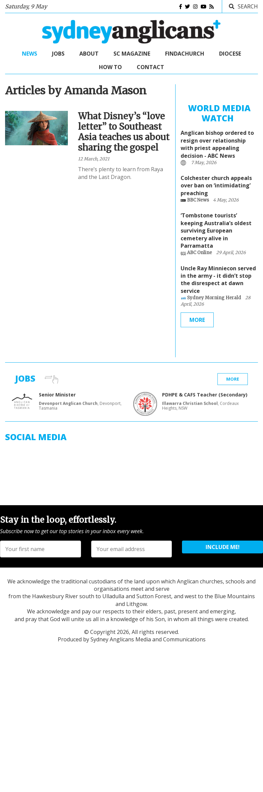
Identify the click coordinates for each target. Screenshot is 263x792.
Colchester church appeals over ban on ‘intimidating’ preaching (216, 188)
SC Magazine (131, 53)
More (197, 322)
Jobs (58, 53)
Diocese (230, 53)
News (29, 53)
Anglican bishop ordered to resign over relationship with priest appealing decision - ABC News (217, 147)
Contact (150, 67)
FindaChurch (184, 53)
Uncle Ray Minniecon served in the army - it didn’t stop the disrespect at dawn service (218, 282)
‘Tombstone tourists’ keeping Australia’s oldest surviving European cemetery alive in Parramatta (216, 233)
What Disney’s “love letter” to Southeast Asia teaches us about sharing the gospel (123, 133)
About (89, 53)
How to (110, 67)
